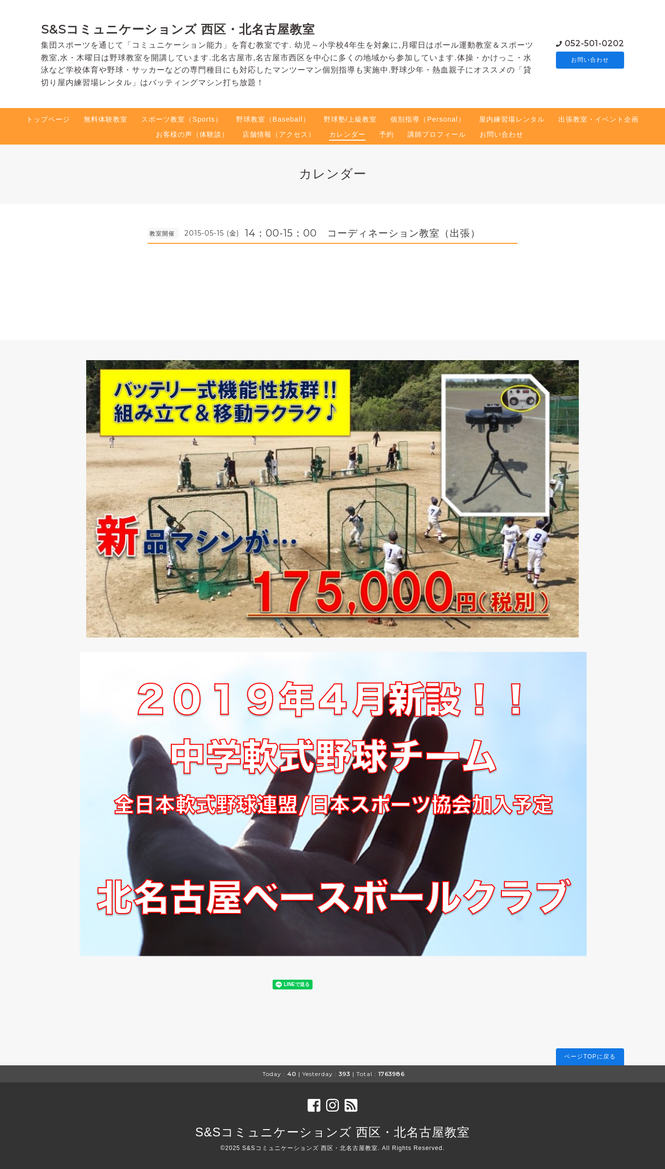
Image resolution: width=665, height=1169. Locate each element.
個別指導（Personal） (427, 119)
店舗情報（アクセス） (278, 134)
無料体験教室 (106, 119)
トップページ (48, 119)
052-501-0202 (594, 42)
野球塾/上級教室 (350, 119)
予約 (386, 134)
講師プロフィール (436, 134)
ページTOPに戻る (589, 1056)
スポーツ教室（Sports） (181, 119)
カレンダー (347, 134)
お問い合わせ (590, 60)
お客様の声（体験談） (192, 134)
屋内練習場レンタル (512, 119)
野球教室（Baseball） (273, 119)
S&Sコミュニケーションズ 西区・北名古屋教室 (178, 29)
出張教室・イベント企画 (598, 119)
